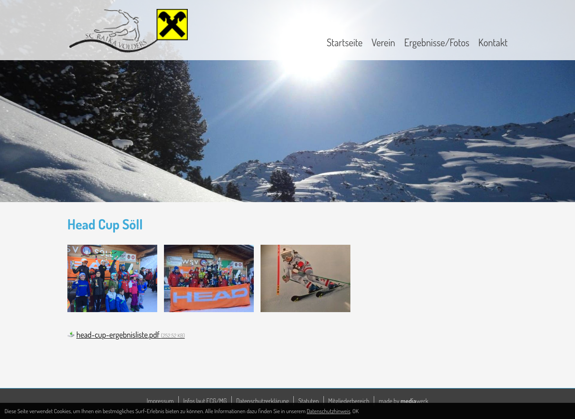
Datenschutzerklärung (262, 401)
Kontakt (493, 42)
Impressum (160, 401)
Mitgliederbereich (349, 401)
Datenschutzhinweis (328, 411)
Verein (383, 42)
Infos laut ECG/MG (205, 401)
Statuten (308, 401)
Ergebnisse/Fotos (436, 42)
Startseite (345, 42)
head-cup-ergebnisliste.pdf (130, 335)
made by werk (403, 401)
